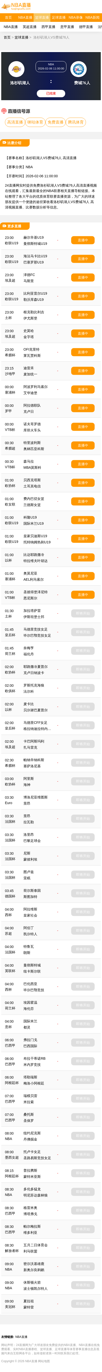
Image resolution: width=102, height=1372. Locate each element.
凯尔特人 (30, 934)
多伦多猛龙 (32, 1189)
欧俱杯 (10, 691)
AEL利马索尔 (33, 579)
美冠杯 (10, 1307)
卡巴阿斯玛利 (33, 741)
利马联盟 (30, 1251)
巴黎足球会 (32, 841)
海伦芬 (28, 1009)
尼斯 (26, 853)
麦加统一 (30, 374)
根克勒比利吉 (33, 312)
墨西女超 (12, 1157)
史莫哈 (28, 331)
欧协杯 (10, 486)
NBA (29, 167)
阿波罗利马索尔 (35, 387)
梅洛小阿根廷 (33, 1083)
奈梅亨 (28, 648)
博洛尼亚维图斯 (35, 797)
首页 (8, 17)
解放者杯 (12, 1251)
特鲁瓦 (28, 946)
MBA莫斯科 (32, 467)
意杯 (8, 1027)
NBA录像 (76, 17)
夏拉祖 (28, 1301)
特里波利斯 (32, 443)
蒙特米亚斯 (32, 1177)
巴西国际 (30, 1046)
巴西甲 (10, 1045)
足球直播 (59, 17)
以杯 (8, 560)
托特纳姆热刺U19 (37, 542)
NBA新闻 (92, 17)
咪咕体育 (35, 122)
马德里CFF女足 (35, 723)
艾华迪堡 (30, 393)
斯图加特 (30, 897)
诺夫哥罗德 (32, 424)
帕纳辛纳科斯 (33, 760)
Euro (8, 803)
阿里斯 (28, 779)
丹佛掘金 (30, 1139)
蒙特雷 (28, 1307)
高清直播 (15, 122)
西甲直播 (48, 27)
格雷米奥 (30, 1208)
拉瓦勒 (28, 822)
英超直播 (30, 27)
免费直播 (55, 122)
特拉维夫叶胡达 (35, 561)
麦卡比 (28, 704)
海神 (26, 785)
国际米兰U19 (33, 523)
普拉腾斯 (30, 1170)
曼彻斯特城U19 (35, 244)
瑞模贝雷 (30, 1096)
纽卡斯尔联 (32, 971)
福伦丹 (28, 654)
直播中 (83, 240)
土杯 (8, 318)
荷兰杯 (10, 654)
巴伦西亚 (30, 984)
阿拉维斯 (30, 909)
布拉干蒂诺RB (34, 1058)
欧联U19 (11, 243)
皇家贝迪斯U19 (35, 536)
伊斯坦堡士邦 (33, 617)
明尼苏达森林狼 (35, 1195)
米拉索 (28, 1102)
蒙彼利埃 (30, 859)
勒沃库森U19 (33, 300)
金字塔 (28, 337)
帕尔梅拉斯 (32, 1226)
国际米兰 (30, 1021)
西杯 (8, 915)
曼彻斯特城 (32, 965)
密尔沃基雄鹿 (33, 1264)
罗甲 (8, 411)
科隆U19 (30, 517)
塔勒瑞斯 (30, 1077)
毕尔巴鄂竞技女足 (37, 635)
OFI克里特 (31, 349)
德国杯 (10, 896)
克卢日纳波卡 (33, 673)
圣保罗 (28, 1121)
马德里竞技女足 (35, 629)
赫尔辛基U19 (33, 237)
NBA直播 (25, 17)
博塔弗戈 (30, 1214)
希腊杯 (10, 355)
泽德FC (29, 275)
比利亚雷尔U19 (35, 293)
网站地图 (44, 1361)
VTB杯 (10, 430)
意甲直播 (67, 27)
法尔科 (28, 691)
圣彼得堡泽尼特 (35, 592)
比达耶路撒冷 (33, 555)
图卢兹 (28, 872)
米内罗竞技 (32, 1065)
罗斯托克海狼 (33, 685)
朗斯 (26, 953)
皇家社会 (30, 915)
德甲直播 (86, 27)
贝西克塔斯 (32, 480)
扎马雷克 (30, 747)
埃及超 (10, 280)
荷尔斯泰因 (32, 890)
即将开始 (83, 613)
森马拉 (28, 461)
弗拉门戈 (30, 1040)
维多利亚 (30, 1233)
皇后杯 (10, 635)
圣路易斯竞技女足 (37, 1158)
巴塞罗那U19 (33, 262)
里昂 (26, 803)
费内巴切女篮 (33, 499)
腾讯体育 (76, 122)
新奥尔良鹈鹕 (33, 1270)
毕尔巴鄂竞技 (33, 990)
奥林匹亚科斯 (33, 449)
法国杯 (10, 821)
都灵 (26, 1027)
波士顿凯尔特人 (35, 1288)
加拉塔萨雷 (32, 611)
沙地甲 (10, 374)
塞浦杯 (10, 392)
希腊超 (10, 448)
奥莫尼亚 (30, 573)
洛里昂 (28, 835)
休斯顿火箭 (32, 1282)
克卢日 (28, 411)
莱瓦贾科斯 (32, 355)
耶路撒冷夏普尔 (35, 667)
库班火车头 (32, 430)
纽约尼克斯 (32, 1133)
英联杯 (10, 971)
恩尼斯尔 (30, 598)
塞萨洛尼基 (32, 766)
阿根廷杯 (12, 1083)
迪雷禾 (28, 368)
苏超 (8, 933)
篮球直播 (42, 17)
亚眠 (26, 878)
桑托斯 (28, 1114)
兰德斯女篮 (32, 505)
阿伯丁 (28, 928)
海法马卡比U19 (35, 256)
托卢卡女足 (32, 1152)
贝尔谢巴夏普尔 (35, 710)
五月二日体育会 (35, 1245)
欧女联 (10, 504)
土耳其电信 (32, 486)
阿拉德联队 (32, 405)
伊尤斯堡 (30, 318)
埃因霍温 (30, 1002)
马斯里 (28, 281)
